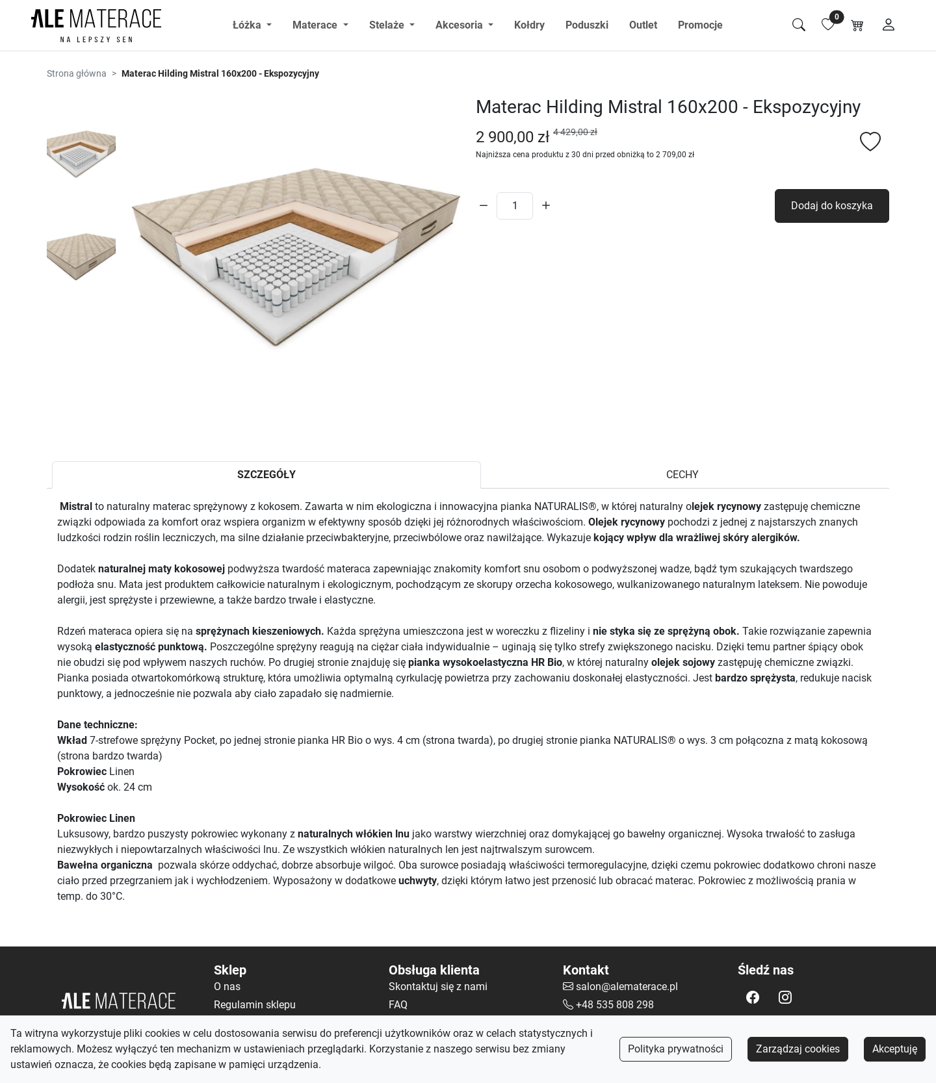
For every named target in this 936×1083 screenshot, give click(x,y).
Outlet (643, 25)
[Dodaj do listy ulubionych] (870, 143)
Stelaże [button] (388, 25)
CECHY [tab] (682, 474)
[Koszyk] (857, 25)
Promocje (700, 25)
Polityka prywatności (675, 1049)
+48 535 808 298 (615, 1005)
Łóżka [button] (248, 25)
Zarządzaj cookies (798, 1049)
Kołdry (529, 25)
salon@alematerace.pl (627, 986)
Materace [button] (316, 25)
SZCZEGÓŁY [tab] (266, 474)
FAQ (398, 1005)
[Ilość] (515, 206)
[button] (753, 997)
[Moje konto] (888, 25)
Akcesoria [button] (461, 25)
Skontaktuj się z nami (438, 986)
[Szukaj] (799, 25)
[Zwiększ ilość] (546, 206)
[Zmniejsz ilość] (484, 206)
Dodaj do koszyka (832, 205)
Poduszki (587, 25)
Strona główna (77, 73)
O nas (227, 986)
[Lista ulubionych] (828, 25)
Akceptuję (894, 1049)
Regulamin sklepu (255, 1005)
